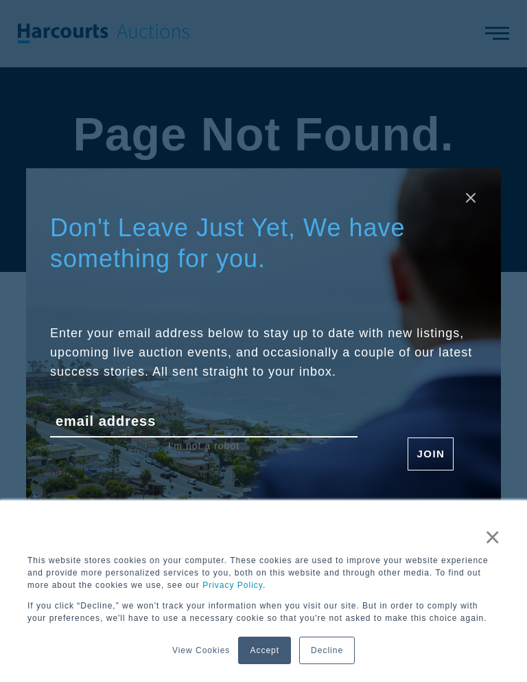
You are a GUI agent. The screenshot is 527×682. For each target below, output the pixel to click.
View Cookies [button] (201, 650)
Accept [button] (264, 650)
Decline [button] (327, 650)
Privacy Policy (232, 585)
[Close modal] (470, 198)
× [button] (492, 537)
